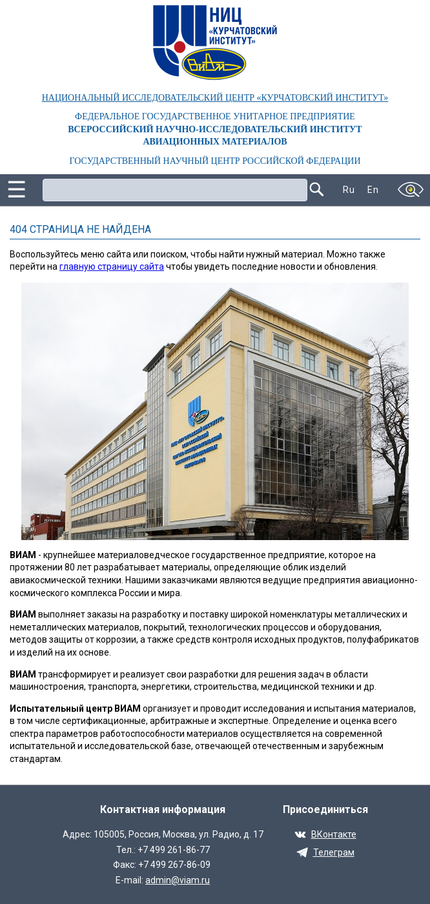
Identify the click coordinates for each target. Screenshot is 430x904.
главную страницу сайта (111, 266)
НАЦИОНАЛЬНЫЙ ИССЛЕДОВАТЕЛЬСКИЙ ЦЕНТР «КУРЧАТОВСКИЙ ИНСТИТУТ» (215, 98)
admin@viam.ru (177, 880)
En (372, 190)
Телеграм (333, 852)
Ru (348, 190)
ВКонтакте (333, 834)
